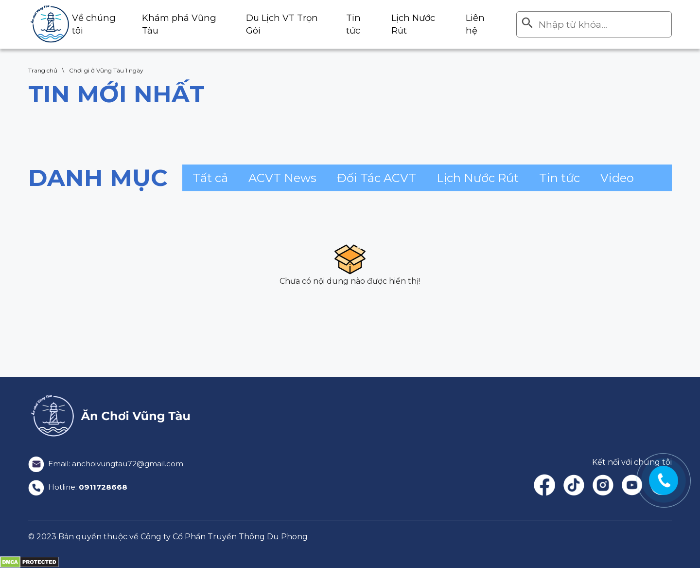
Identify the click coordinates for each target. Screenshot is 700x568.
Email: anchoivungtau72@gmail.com (109, 463)
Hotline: (78, 487)
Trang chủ (42, 70)
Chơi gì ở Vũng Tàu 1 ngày (106, 70)
